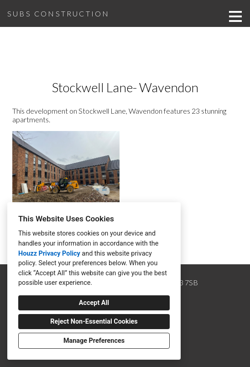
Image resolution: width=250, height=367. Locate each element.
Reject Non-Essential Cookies (93, 321)
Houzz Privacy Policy (49, 253)
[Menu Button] (235, 16)
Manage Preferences (94, 341)
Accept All (94, 303)
